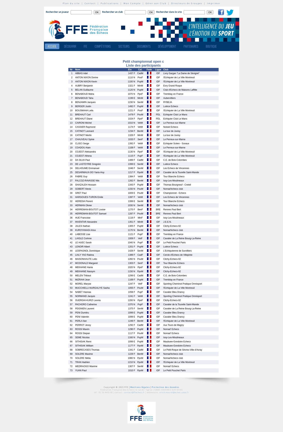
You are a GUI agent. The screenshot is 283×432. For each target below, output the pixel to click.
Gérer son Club (156, 3)
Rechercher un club (112, 12)
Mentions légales (140, 387)
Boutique (211, 46)
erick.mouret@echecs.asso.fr (174, 392)
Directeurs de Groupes (186, 3)
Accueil (52, 46)
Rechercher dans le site (169, 12)
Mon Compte (132, 3)
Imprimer (213, 3)
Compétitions (103, 46)
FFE (85, 46)
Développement (167, 46)
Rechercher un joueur (57, 12)
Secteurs (124, 46)
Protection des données (165, 387)
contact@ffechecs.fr (134, 392)
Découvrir (70, 46)
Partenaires (191, 46)
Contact (90, 3)
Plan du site (71, 3)
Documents (144, 46)
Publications (110, 3)
